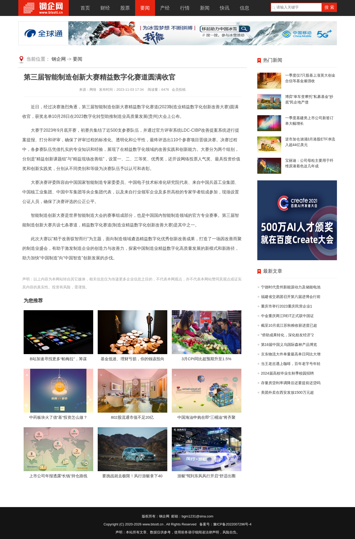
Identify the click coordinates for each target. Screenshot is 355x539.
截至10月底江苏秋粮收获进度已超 (289, 325)
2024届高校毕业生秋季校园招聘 (287, 373)
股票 (125, 8)
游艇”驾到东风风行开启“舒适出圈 (206, 476)
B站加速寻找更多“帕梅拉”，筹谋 (58, 358)
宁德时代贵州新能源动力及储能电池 (290, 287)
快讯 (224, 8)
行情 (185, 8)
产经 (165, 8)
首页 (85, 8)
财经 (105, 8)
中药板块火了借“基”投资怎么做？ (58, 417)
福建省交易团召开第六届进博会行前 (290, 297)
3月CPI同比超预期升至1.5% (207, 358)
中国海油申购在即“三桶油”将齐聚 (206, 417)
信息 (244, 8)
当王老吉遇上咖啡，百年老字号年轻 (290, 364)
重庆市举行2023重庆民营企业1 (286, 306)
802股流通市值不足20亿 (132, 417)
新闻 (204, 8)
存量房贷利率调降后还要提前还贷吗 (290, 383)
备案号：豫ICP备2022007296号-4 (225, 524)
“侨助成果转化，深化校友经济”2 (287, 335)
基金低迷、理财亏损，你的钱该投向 (132, 358)
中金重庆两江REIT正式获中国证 (287, 316)
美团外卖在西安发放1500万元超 (287, 392)
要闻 (145, 8)
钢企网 (59, 59)
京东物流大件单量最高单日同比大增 (290, 354)
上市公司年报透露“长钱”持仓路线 (58, 476)
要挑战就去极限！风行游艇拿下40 (132, 476)
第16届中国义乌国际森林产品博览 (289, 344)
